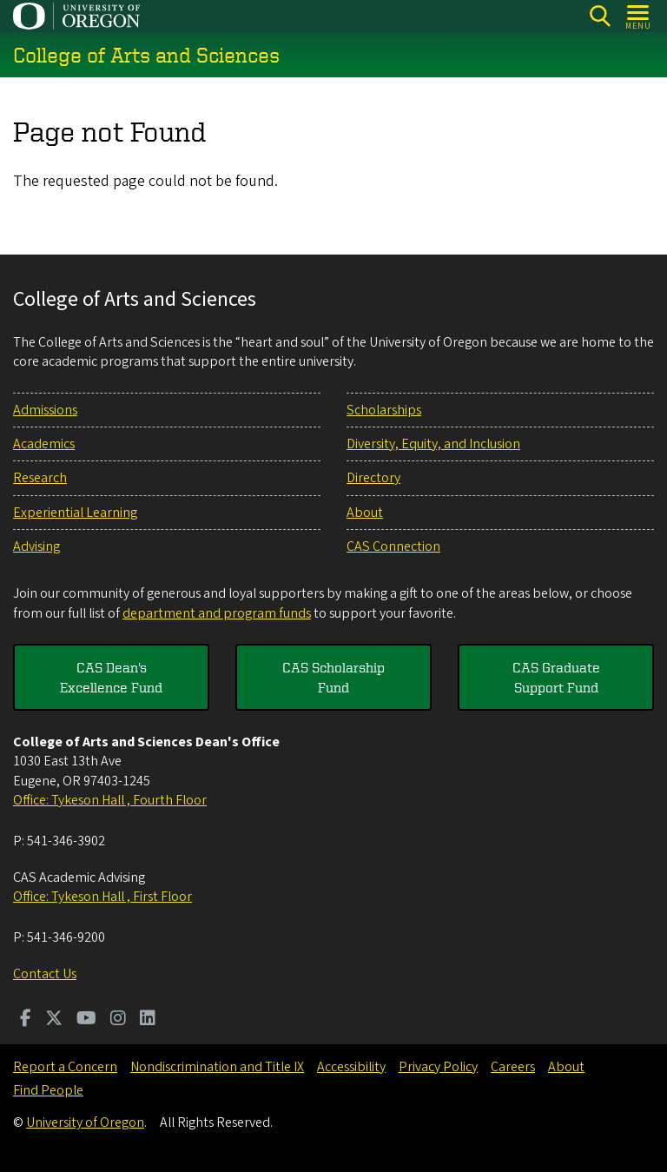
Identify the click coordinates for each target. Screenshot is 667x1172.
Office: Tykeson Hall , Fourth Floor (110, 800)
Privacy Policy (438, 1066)
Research (40, 477)
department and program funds (216, 613)
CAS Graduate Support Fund (556, 676)
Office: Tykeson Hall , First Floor (102, 896)
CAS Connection (393, 546)
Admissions (45, 410)
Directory (373, 477)
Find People (48, 1090)
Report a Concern (65, 1066)
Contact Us (44, 973)
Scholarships (384, 410)
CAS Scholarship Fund (333, 676)
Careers (513, 1066)
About (365, 512)
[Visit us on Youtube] (86, 1020)
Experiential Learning (75, 512)
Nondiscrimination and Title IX (217, 1066)
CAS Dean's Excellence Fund (111, 676)
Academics (44, 444)
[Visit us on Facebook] (25, 1020)
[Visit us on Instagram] (118, 1020)
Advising (36, 546)
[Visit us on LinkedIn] (147, 1020)
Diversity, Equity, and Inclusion (433, 444)
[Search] (600, 16)
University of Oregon (85, 1122)
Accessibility (351, 1066)
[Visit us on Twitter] (53, 1020)
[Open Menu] (639, 16)
